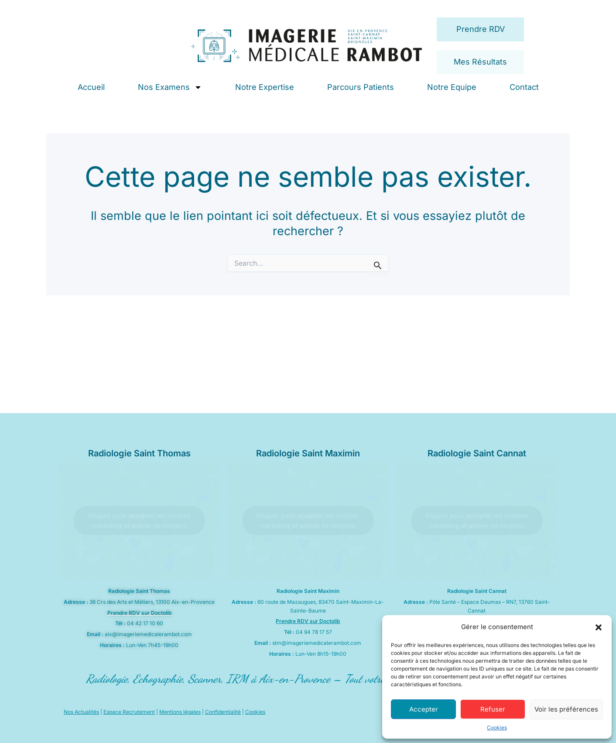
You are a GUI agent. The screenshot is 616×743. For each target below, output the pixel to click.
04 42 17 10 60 (145, 623)
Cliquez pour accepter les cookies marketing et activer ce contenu (139, 520)
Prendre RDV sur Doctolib (139, 612)
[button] (598, 627)
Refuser (492, 709)
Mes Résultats (480, 61)
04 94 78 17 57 (314, 632)
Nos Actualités (81, 712)
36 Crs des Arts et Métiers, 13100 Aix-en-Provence (152, 602)
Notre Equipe (451, 87)
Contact (524, 87)
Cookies (497, 727)
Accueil (91, 87)
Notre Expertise (264, 87)
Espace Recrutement (129, 712)
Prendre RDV (480, 29)
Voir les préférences (566, 709)
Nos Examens (170, 87)
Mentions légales (180, 712)
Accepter (423, 709)
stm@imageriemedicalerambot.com (316, 643)
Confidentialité (223, 712)
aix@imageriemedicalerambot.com (148, 634)
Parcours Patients (360, 87)
